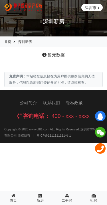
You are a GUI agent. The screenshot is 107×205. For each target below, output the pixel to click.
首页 (7, 42)
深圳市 (92, 8)
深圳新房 (25, 42)
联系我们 (51, 102)
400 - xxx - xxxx (71, 116)
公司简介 (28, 102)
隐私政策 (74, 102)
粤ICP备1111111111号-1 (54, 135)
